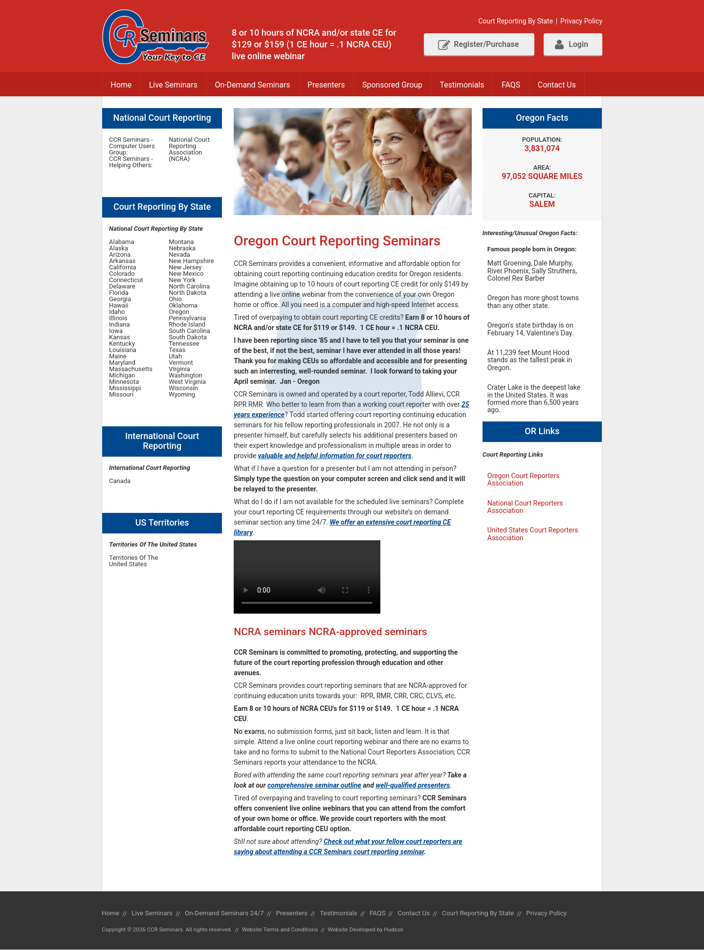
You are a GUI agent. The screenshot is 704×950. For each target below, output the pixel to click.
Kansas (119, 337)
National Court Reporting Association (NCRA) (189, 149)
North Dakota (187, 293)
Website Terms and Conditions (280, 930)
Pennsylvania (187, 318)
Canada (120, 481)
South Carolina (189, 331)
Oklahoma (183, 305)
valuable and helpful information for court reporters (335, 456)
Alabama (121, 242)
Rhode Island (187, 325)
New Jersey (185, 267)
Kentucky (122, 344)
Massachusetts (131, 369)
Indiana (119, 325)
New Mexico (186, 274)
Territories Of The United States (133, 561)
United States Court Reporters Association (532, 534)
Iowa (116, 331)
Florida (119, 293)
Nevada (179, 255)
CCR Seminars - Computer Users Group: (132, 146)
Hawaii (119, 305)
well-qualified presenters (412, 786)
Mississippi (125, 388)
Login (571, 44)
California (122, 267)
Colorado (121, 274)
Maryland (122, 363)
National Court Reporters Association (525, 506)
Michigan (122, 375)
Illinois (118, 318)
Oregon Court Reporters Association (523, 479)
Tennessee (184, 344)
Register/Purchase (476, 45)
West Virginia (187, 382)
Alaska (118, 248)
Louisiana (122, 350)
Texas (177, 350)
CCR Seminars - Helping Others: (131, 162)
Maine (118, 356)
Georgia (120, 299)
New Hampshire (191, 261)
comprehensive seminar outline (314, 786)
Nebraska (182, 248)
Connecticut (126, 280)
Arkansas (122, 261)
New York (182, 280)
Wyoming (182, 394)
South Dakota (188, 337)
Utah (175, 356)
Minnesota (124, 382)
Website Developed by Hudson (366, 930)
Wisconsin (183, 388)
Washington (185, 375)
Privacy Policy (581, 21)
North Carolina (189, 286)
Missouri (121, 394)
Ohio (175, 299)
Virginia (179, 369)
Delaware (122, 286)
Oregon (179, 312)
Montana (181, 242)
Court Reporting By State (515, 21)
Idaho (117, 312)
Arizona (120, 255)
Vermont (181, 363)
